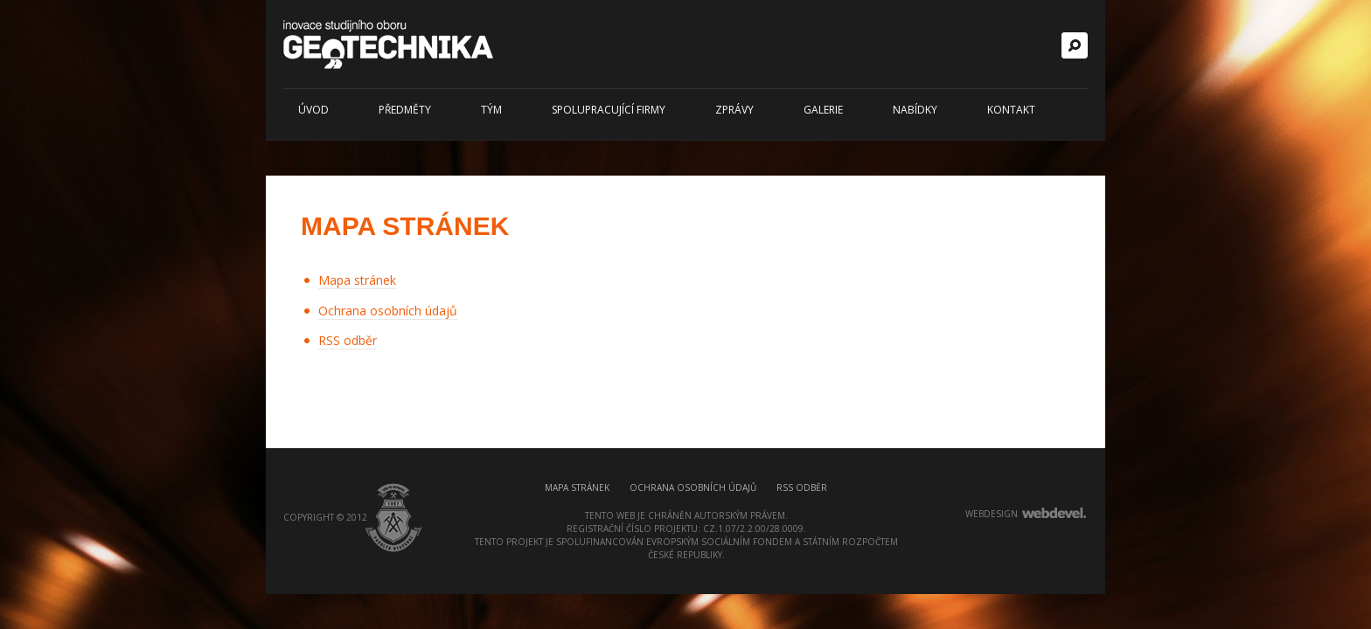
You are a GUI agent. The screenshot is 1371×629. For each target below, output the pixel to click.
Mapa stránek (357, 280)
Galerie (823, 109)
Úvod (313, 109)
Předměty (405, 109)
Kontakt (1011, 109)
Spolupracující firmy (608, 109)
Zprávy (734, 109)
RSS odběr (347, 340)
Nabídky (915, 109)
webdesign (991, 514)
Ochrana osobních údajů (387, 310)
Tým (491, 109)
